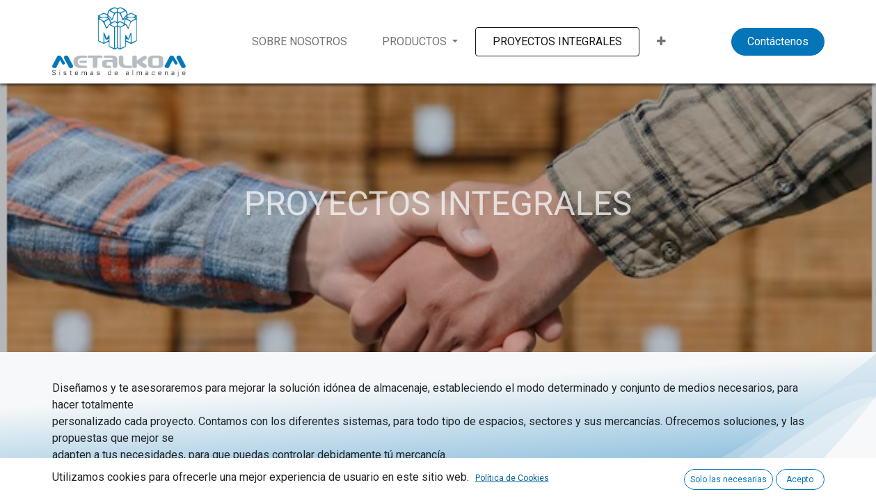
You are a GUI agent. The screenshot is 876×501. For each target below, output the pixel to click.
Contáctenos (778, 41)
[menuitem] (299, 41)
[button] (661, 41)
